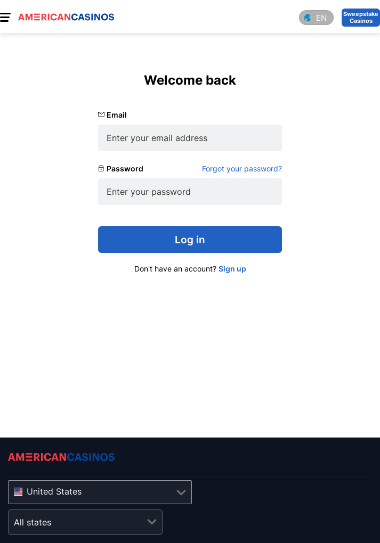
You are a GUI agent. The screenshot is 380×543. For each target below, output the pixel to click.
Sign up (232, 268)
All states (32, 522)
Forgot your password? (242, 168)
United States (54, 491)
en (321, 18)
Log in (190, 240)
